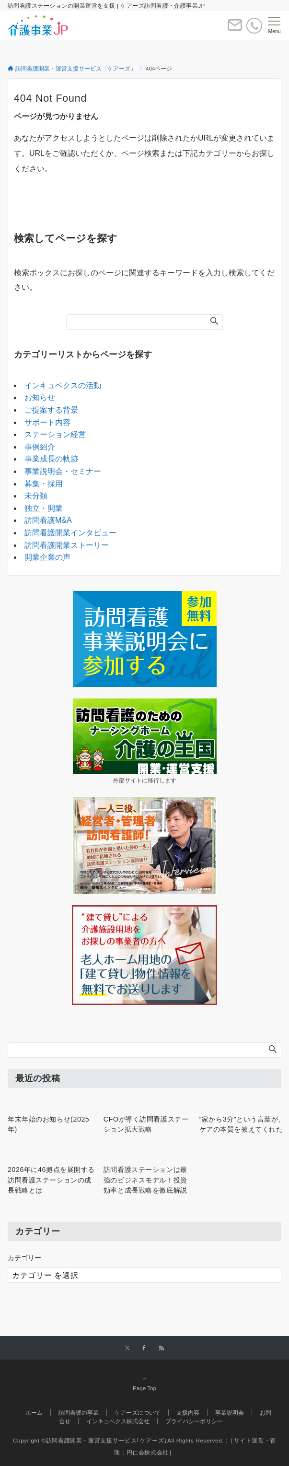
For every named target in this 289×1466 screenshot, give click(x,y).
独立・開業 (43, 508)
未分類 (35, 496)
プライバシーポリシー (194, 1421)
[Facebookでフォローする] (144, 1348)
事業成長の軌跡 (51, 459)
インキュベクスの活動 (62, 385)
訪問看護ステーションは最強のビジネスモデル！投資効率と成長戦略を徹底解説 (145, 1180)
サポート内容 (47, 422)
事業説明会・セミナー (62, 471)
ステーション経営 (55, 434)
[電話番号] (254, 26)
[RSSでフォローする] (161, 1348)
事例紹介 (39, 447)
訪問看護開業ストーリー (66, 545)
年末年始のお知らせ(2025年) (48, 1124)
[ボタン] (235, 29)
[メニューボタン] (274, 25)
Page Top (144, 1383)
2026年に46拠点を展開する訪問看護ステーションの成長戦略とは (51, 1180)
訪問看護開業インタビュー (70, 533)
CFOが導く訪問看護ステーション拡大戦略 (146, 1124)
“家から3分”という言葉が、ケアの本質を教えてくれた (242, 1124)
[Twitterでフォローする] (127, 1348)
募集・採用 (43, 484)
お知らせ (39, 397)
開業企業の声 (47, 557)
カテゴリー (24, 1258)
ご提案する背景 (51, 410)
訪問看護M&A (48, 520)
